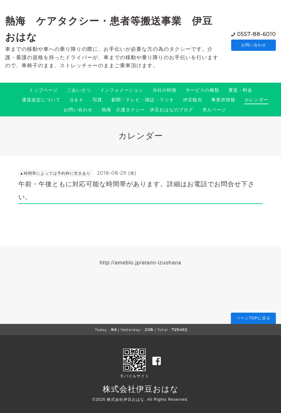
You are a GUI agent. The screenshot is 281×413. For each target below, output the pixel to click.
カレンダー (256, 99)
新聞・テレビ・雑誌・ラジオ (142, 99)
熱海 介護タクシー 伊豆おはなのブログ (147, 109)
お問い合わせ (253, 45)
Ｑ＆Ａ (76, 99)
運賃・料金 (240, 90)
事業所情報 (223, 99)
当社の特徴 (164, 90)
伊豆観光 (192, 99)
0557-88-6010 (256, 34)
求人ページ (214, 109)
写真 (97, 99)
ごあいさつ (79, 90)
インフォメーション (121, 90)
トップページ (43, 90)
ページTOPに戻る (253, 318)
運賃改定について (41, 99)
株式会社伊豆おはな (141, 388)
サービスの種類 (202, 90)
